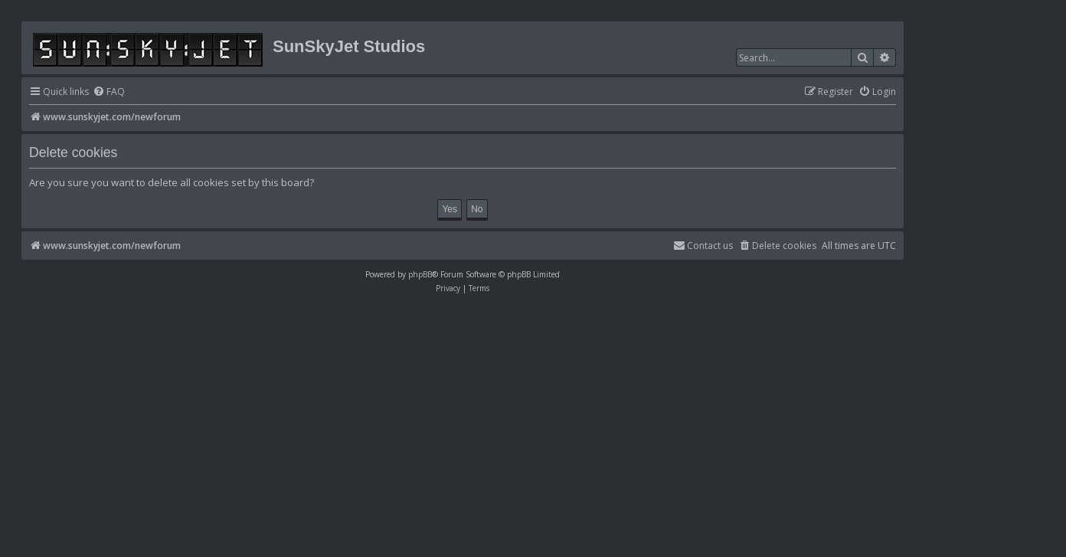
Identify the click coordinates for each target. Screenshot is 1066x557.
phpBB (420, 274)
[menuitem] (109, 92)
